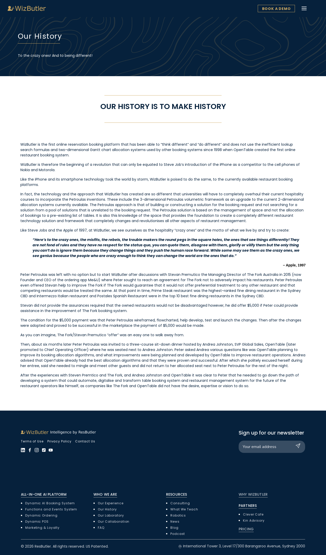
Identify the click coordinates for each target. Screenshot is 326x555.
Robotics (178, 515)
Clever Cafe (253, 514)
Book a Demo (287, 8)
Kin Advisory (254, 520)
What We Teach (184, 509)
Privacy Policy (59, 441)
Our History (107, 509)
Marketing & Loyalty (42, 527)
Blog (174, 527)
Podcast (177, 534)
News (175, 521)
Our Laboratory (111, 515)
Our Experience (111, 503)
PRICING (246, 529)
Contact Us (85, 441)
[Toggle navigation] (315, 8)
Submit (299, 445)
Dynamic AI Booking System (50, 503)
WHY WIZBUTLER (253, 494)
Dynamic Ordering (41, 515)
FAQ (101, 527)
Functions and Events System (51, 509)
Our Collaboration (113, 521)
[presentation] (277, 467)
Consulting (180, 503)
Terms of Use (32, 441)
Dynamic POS (37, 521)
